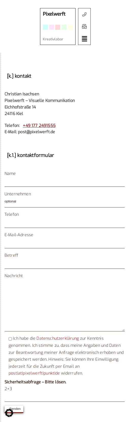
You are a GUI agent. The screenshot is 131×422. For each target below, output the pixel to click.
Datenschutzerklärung (57, 338)
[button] (84, 26)
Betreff (11, 255)
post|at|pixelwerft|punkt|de (34, 373)
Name (10, 173)
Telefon (12, 214)
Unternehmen (18, 194)
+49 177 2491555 (39, 125)
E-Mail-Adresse (19, 235)
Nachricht (65, 279)
